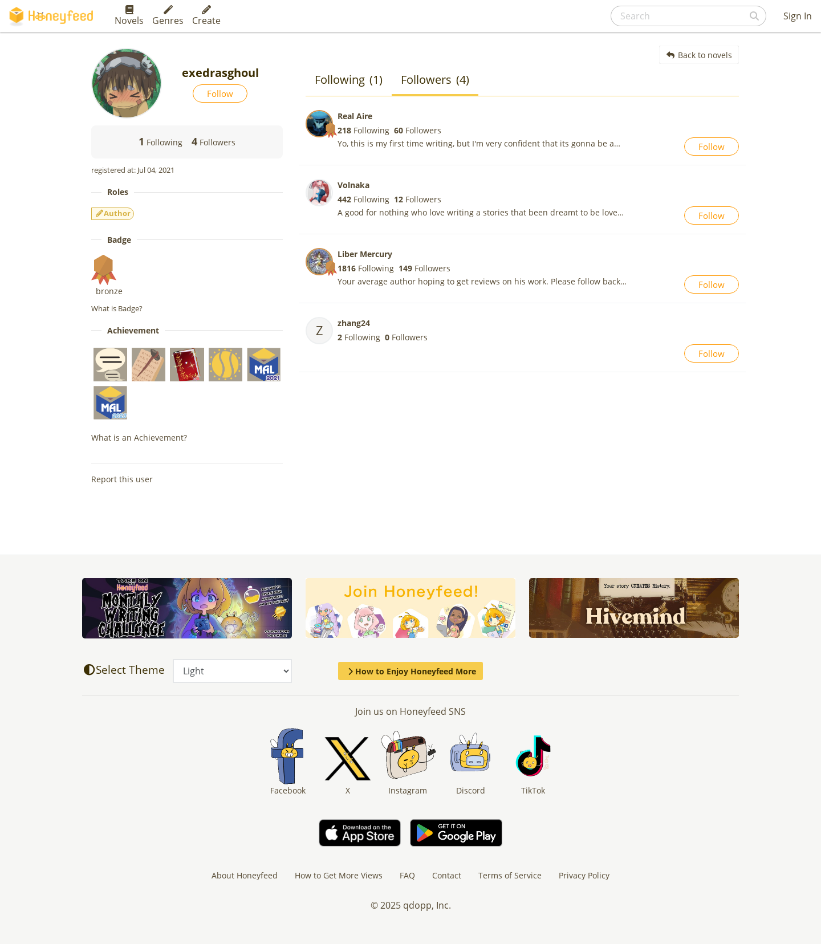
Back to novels (699, 55)
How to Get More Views (339, 875)
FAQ (407, 875)
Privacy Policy (584, 875)
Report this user (122, 479)
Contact (446, 875)
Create (206, 16)
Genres (168, 16)
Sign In (797, 16)
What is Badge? (117, 308)
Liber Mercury (365, 254)
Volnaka (353, 185)
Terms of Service (510, 875)
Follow (220, 93)
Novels (129, 16)
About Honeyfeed (245, 875)
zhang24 (354, 323)
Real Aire (355, 116)
